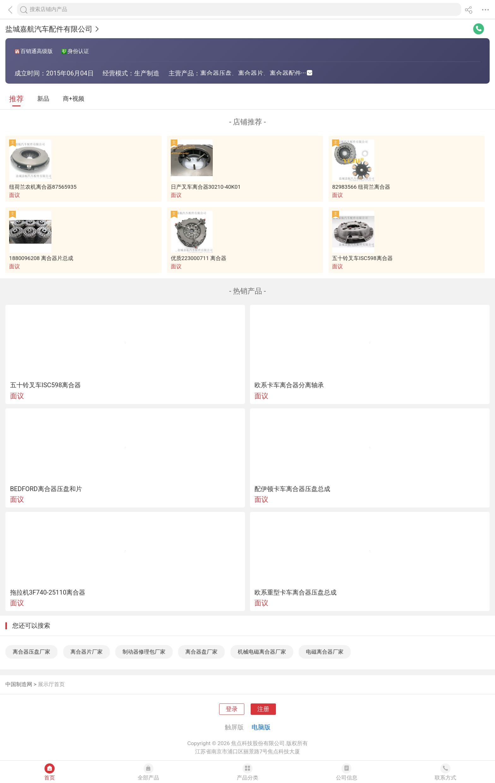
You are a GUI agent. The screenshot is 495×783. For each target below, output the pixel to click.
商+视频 (73, 98)
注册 (263, 709)
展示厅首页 (51, 684)
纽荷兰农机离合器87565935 (43, 187)
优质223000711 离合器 (199, 258)
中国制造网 (18, 684)
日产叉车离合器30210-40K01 (206, 187)
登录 (232, 709)
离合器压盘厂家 (31, 652)
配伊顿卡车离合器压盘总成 (292, 489)
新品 (43, 98)
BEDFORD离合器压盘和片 (46, 489)
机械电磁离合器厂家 (262, 652)
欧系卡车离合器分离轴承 (289, 385)
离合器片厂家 (86, 652)
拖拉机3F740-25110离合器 (48, 592)
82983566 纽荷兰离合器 (361, 187)
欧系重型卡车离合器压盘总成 (295, 592)
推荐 (16, 99)
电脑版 (261, 727)
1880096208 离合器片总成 (41, 258)
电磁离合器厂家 (324, 652)
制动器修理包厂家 (143, 652)
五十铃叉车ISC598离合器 (362, 258)
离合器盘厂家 (201, 652)
